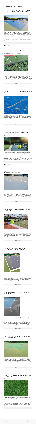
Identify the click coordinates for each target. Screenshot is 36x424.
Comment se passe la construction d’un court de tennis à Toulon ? (17, 51)
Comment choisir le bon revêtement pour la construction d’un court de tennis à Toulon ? (18, 337)
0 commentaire (18, 53)
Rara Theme (23, 421)
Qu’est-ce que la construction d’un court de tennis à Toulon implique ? (17, 133)
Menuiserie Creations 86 (9, 1)
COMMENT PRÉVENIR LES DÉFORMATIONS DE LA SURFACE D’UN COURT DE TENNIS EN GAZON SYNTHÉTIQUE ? (17, 11)
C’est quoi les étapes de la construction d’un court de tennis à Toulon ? (17, 170)
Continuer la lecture (18, 42)
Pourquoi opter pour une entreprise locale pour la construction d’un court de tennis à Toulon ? (15, 249)
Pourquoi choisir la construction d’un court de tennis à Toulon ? (18, 92)
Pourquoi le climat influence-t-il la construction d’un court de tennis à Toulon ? (17, 376)
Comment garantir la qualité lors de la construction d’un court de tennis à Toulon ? (18, 210)
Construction (9, 45)
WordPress (29, 421)
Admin (13, 53)
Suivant (11, 416)
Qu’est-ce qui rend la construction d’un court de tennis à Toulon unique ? (16, 293)
